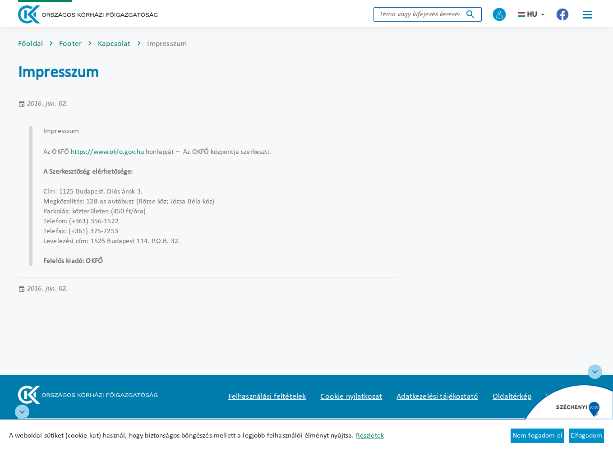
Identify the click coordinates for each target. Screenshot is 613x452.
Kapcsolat (114, 44)
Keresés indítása (470, 14)
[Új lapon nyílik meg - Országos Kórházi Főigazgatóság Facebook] (562, 14)
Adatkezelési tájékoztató (437, 396)
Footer (70, 44)
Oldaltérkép (512, 396)
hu (532, 14)
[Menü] (588, 14)
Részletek (370, 435)
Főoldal (30, 44)
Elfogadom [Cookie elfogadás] (586, 435)
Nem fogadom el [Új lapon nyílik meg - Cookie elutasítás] (537, 435)
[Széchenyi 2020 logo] (595, 371)
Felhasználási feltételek (267, 396)
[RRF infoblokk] (22, 412)
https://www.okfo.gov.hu (107, 152)
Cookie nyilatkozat (351, 396)
